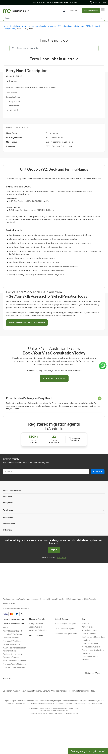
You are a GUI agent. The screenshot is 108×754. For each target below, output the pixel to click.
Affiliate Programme (11, 644)
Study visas (8, 503)
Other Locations (36, 636)
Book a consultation (91, 10)
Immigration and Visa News (14, 667)
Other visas (8, 530)
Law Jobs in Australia (90, 643)
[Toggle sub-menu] (102, 490)
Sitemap (85, 624)
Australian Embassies (37, 630)
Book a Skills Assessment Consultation (27, 322)
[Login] (65, 11)
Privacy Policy (87, 627)
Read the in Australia (54, 2)
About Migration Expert (12, 631)
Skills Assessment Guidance (14, 661)
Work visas (7, 496)
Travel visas (8, 518)
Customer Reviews (11, 638)
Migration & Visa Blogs (12, 641)
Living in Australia (36, 624)
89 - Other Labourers (47, 26)
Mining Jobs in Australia (91, 647)
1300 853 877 (97, 2)
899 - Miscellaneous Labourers (71, 26)
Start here (61, 558)
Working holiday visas (12, 490)
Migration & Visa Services (13, 634)
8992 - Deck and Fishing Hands (60, 146)
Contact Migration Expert (65, 624)
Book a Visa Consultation (54, 378)
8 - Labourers (31, 26)
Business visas (9, 524)
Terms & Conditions (89, 630)
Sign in (54, 550)
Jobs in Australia (16, 26)
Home (5, 26)
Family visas (8, 510)
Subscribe (97, 472)
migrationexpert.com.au (13, 619)
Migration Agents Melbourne (14, 664)
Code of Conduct (89, 634)
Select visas (74, 10)
